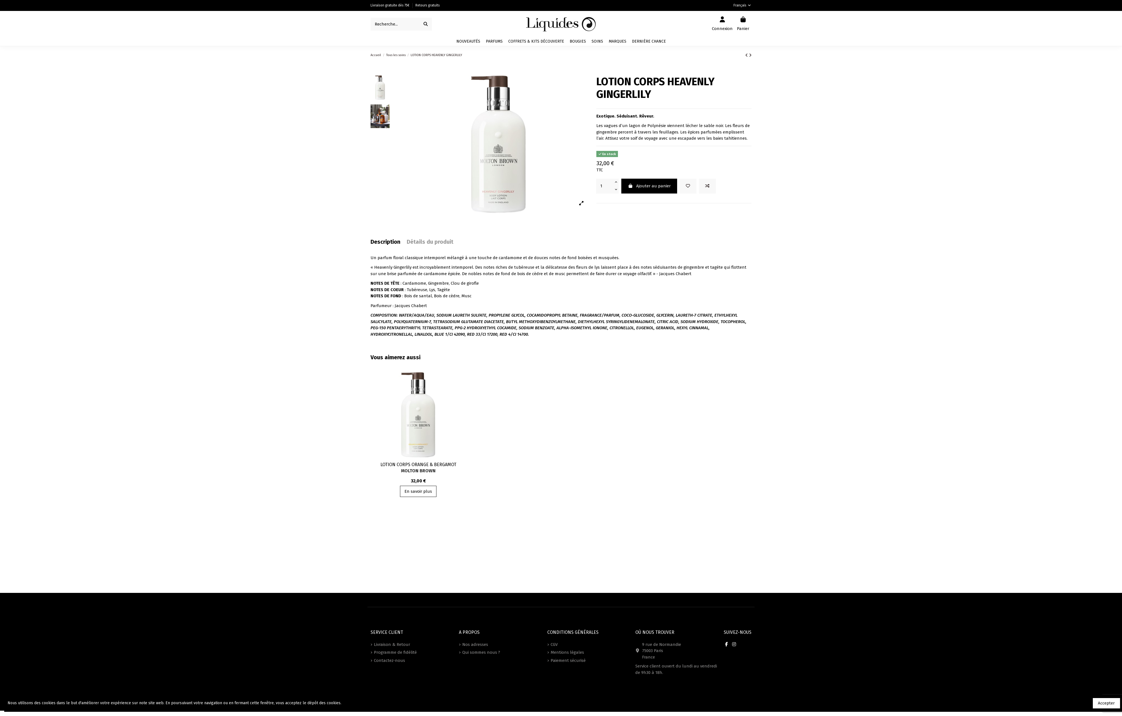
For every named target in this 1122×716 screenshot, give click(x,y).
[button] (617, 41)
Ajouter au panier (649, 185)
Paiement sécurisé (568, 660)
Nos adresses (475, 644)
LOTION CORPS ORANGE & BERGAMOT (418, 464)
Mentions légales (567, 652)
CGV (554, 644)
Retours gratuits (427, 5)
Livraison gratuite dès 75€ (390, 5)
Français (742, 5)
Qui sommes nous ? (481, 652)
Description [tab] (385, 242)
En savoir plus (418, 491)
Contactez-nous (389, 660)
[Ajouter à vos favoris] (688, 186)
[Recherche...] (425, 24)
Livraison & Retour (392, 644)
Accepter (1106, 703)
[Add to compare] (707, 186)
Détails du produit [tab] (430, 242)
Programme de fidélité (395, 652)
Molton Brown (418, 470)
